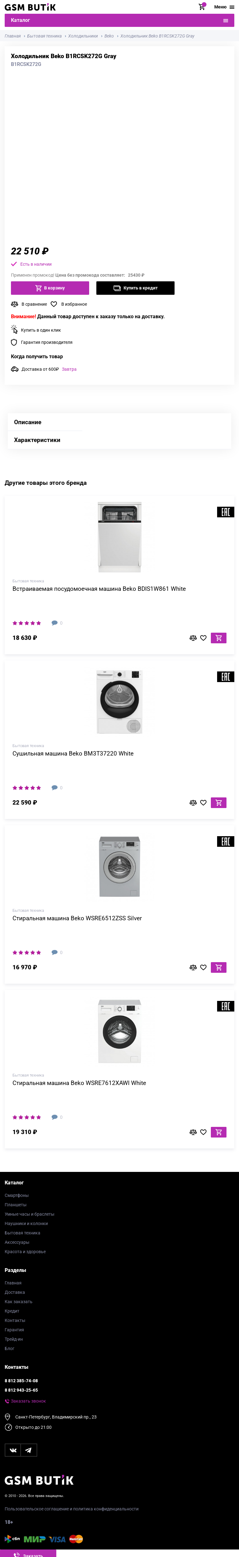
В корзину (50, 288)
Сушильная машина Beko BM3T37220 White (73, 753)
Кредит (12, 1310)
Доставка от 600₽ (49, 369)
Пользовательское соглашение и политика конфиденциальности (72, 1508)
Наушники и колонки (26, 1223)
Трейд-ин (14, 1339)
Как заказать (19, 1301)
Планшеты (16, 1204)
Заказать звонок (28, 1401)
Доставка (15, 1292)
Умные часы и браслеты (29, 1214)
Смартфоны (17, 1195)
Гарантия (14, 1329)
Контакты (15, 1320)
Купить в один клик (41, 330)
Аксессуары (17, 1242)
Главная (13, 1282)
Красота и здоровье (25, 1251)
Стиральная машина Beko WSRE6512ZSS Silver (77, 918)
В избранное (74, 304)
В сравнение (34, 304)
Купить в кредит (136, 288)
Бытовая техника (22, 1232)
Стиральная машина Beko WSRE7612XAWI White (79, 1083)
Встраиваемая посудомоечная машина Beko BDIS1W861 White (99, 588)
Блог (9, 1348)
